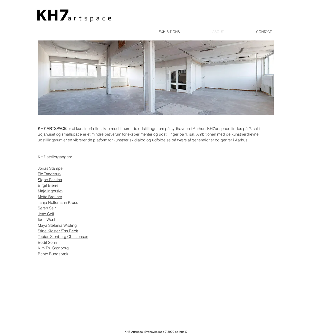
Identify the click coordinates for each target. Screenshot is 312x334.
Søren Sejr (47, 208)
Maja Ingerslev (50, 190)
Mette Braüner (50, 196)
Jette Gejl (46, 213)
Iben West (46, 219)
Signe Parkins (50, 179)
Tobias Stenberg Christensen (63, 236)
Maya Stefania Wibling (57, 225)
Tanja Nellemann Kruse (58, 202)
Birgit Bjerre (48, 185)
